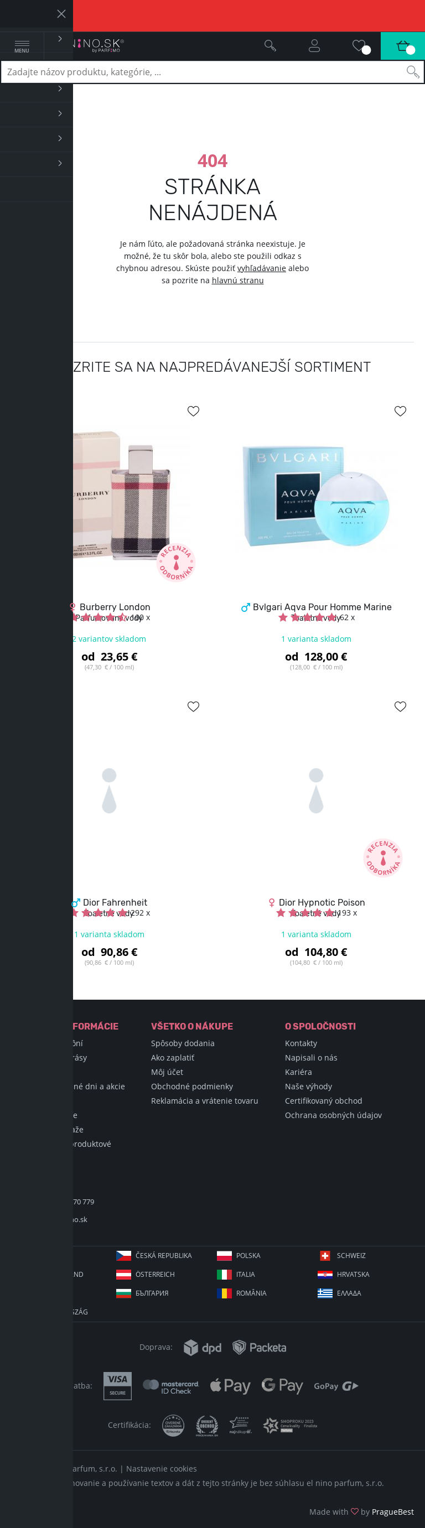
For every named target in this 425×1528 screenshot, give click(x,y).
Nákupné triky (43, 1072)
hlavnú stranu (238, 280)
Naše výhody (308, 1086)
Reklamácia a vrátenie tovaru (204, 1100)
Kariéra (298, 1072)
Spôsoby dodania (183, 1043)
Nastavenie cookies (161, 1468)
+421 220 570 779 (66, 1202)
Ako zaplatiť (172, 1057)
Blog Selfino (38, 1100)
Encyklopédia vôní (50, 1043)
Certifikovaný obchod (323, 1100)
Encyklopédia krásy (52, 1057)
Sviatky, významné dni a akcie (71, 1086)
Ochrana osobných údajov (333, 1115)
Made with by (361, 1511)
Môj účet (167, 1072)
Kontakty (301, 1043)
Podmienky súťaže (50, 1129)
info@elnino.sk (63, 1219)
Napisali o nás (311, 1057)
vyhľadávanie (261, 268)
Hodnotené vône (47, 1115)
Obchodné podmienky (192, 1086)
